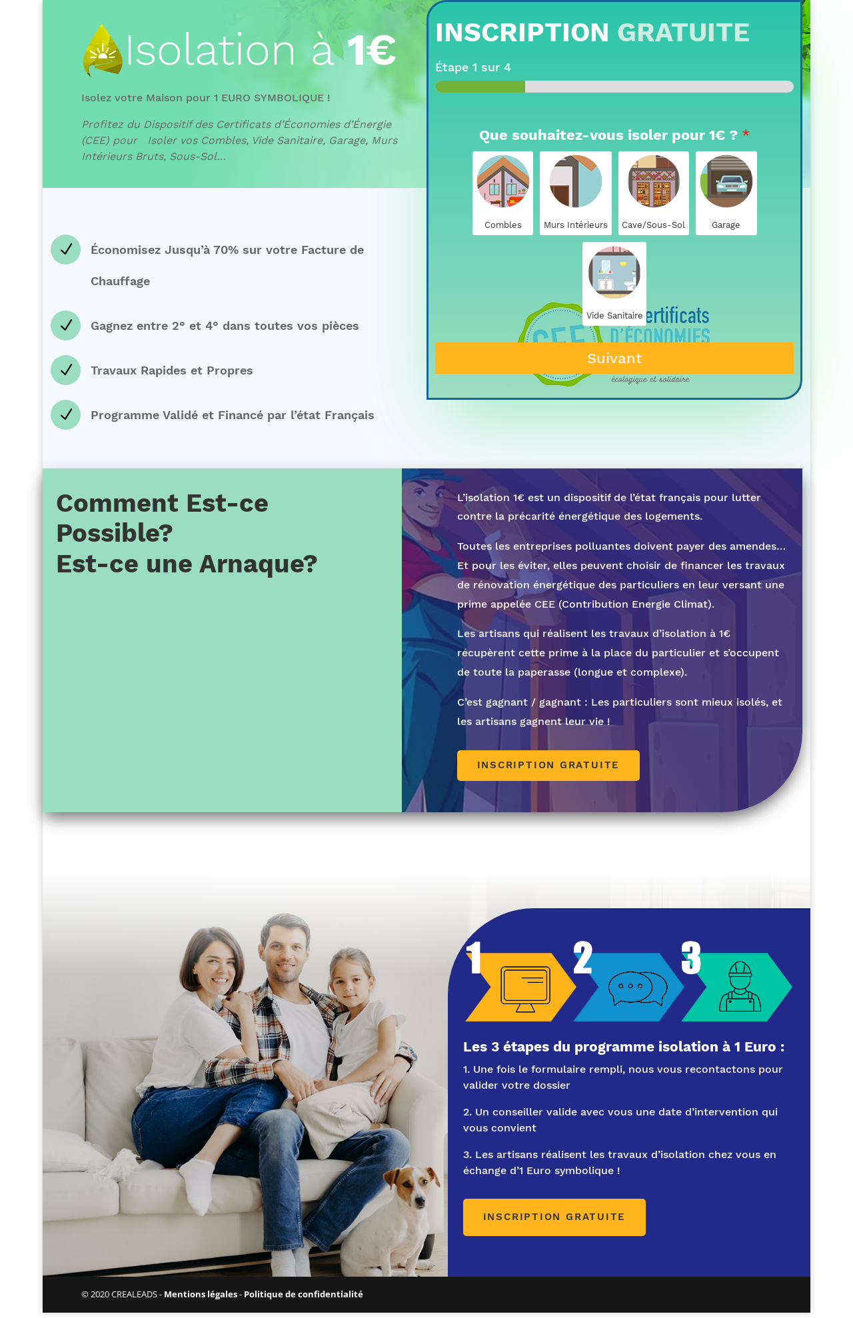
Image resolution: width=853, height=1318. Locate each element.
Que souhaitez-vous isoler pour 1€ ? (614, 139)
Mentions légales (200, 1299)
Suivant (614, 362)
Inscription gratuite (552, 770)
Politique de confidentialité (303, 1299)
